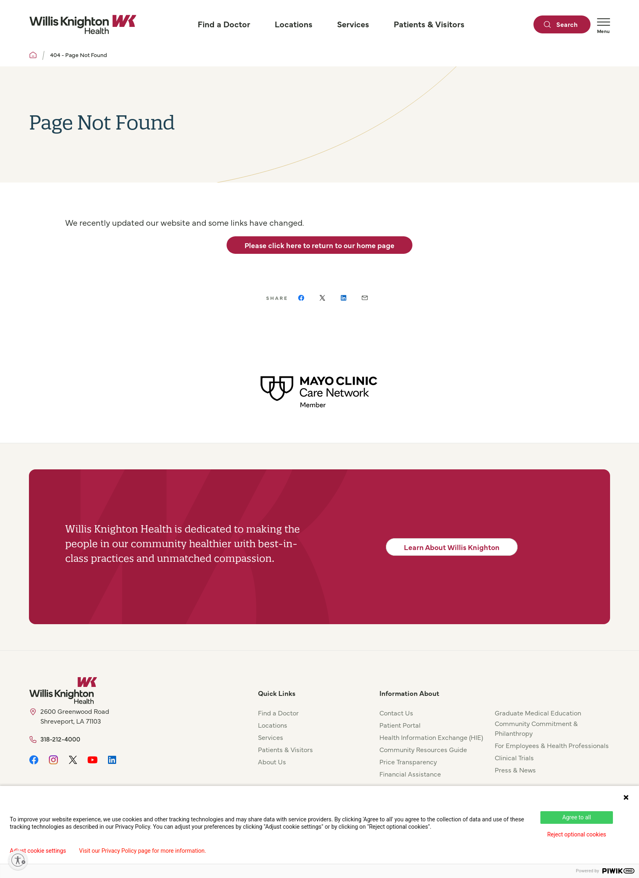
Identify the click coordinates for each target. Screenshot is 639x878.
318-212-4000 (60, 738)
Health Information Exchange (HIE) (431, 737)
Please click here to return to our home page (319, 245)
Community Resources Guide (423, 749)
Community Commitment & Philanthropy (536, 728)
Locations (272, 724)
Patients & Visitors (285, 749)
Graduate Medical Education (538, 712)
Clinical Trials (514, 757)
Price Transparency (408, 761)
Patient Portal (400, 724)
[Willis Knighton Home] (83, 24)
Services (270, 737)
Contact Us (396, 712)
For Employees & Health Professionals (552, 745)
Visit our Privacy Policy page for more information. (142, 850)
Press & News (515, 769)
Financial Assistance (410, 773)
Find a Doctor (278, 712)
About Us (272, 761)
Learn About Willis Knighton (452, 547)
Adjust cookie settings (38, 850)
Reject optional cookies (576, 834)
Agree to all (576, 817)
